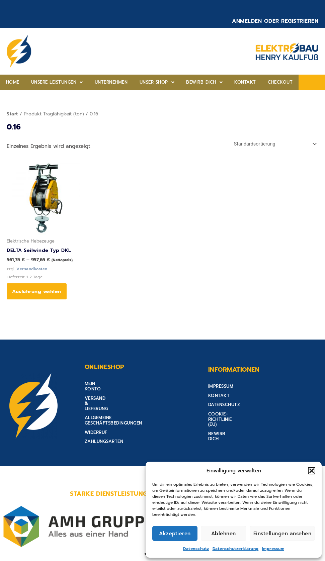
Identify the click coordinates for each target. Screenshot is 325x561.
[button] (311, 470)
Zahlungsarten (104, 424)
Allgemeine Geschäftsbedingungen (128, 405)
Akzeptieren (175, 533)
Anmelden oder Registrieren (275, 21)
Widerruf (96, 414)
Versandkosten (32, 270)
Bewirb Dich (175, 82)
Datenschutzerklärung (236, 549)
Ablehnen (223, 533)
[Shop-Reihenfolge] (273, 144)
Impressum (273, 549)
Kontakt (210, 82)
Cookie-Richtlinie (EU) (235, 414)
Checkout (238, 82)
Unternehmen (95, 82)
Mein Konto (99, 387)
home (9, 82)
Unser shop (134, 82)
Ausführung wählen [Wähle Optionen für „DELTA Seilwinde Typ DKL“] (38, 293)
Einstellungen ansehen (282, 533)
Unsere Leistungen (47, 82)
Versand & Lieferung (111, 396)
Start (12, 113)
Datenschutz (196, 549)
